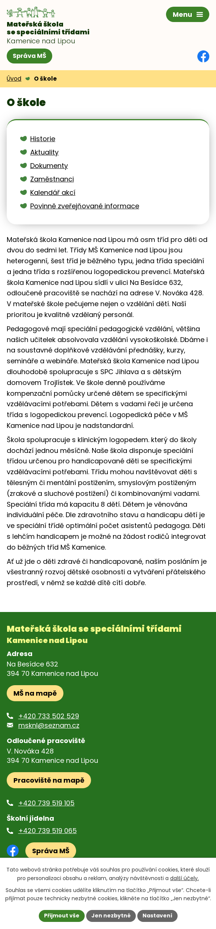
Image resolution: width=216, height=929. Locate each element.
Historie (42, 138)
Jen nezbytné (111, 915)
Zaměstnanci (52, 179)
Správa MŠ (29, 56)
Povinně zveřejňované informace (84, 206)
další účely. (184, 878)
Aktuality (44, 152)
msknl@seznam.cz (48, 725)
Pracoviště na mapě (48, 780)
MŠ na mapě (35, 693)
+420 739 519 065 (47, 830)
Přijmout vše (61, 915)
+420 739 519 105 (46, 803)
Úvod (14, 79)
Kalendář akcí (52, 192)
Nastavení (157, 915)
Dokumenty (49, 165)
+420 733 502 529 (48, 716)
